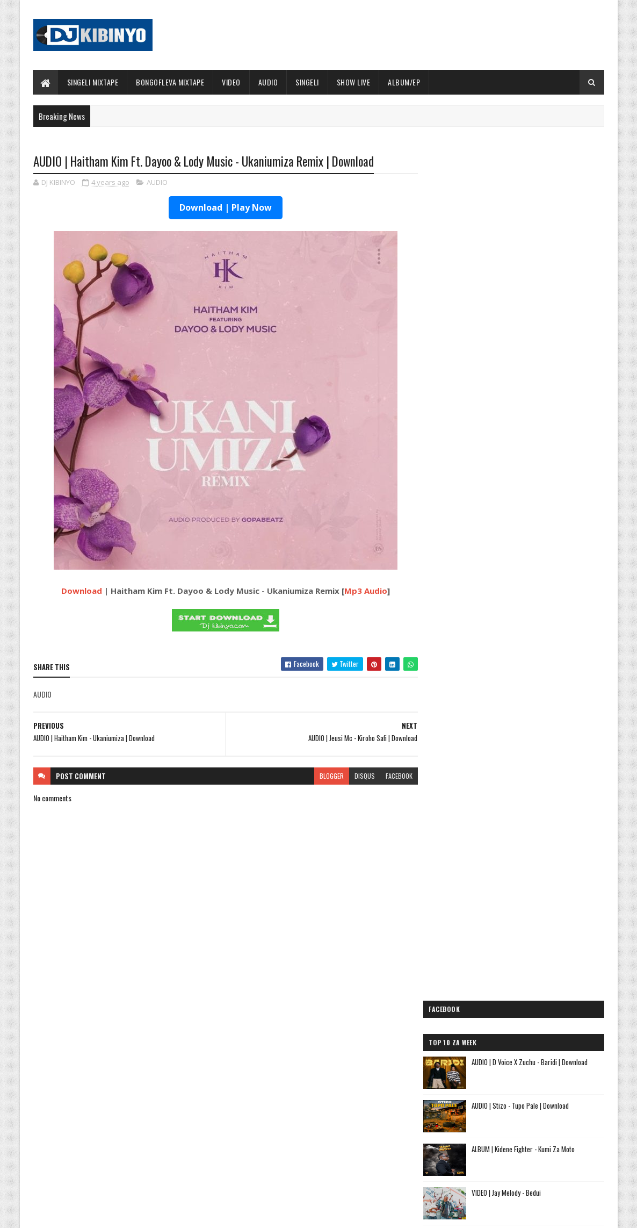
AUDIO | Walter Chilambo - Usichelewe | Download (341, 1157)
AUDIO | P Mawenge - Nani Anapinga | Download (338, 1114)
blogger (327, 775)
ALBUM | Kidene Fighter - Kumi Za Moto (532, 320)
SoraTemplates (83, 1213)
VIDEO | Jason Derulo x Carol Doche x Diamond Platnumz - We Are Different (542, 544)
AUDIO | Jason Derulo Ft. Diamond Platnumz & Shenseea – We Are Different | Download (541, 588)
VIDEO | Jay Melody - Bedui (516, 364)
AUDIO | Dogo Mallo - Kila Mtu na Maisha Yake (508, 966)
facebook (394, 775)
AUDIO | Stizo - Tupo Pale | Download (529, 277)
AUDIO (268, 82)
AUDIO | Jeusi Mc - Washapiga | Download (500, 953)
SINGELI (307, 82)
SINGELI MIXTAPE (93, 82)
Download (79, 591)
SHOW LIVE (354, 82)
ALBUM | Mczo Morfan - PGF (518, 451)
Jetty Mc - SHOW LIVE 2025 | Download (327, 1070)
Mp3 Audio (363, 591)
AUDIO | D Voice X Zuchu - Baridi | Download (539, 233)
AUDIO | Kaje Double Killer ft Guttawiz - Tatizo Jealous (510, 984)
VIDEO (231, 82)
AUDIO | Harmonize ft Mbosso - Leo (492, 1001)
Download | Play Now (223, 208)
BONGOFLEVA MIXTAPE (170, 82)
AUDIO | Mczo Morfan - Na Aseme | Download (540, 495)
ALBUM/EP (404, 82)
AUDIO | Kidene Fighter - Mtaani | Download (538, 408)
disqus (360, 775)
